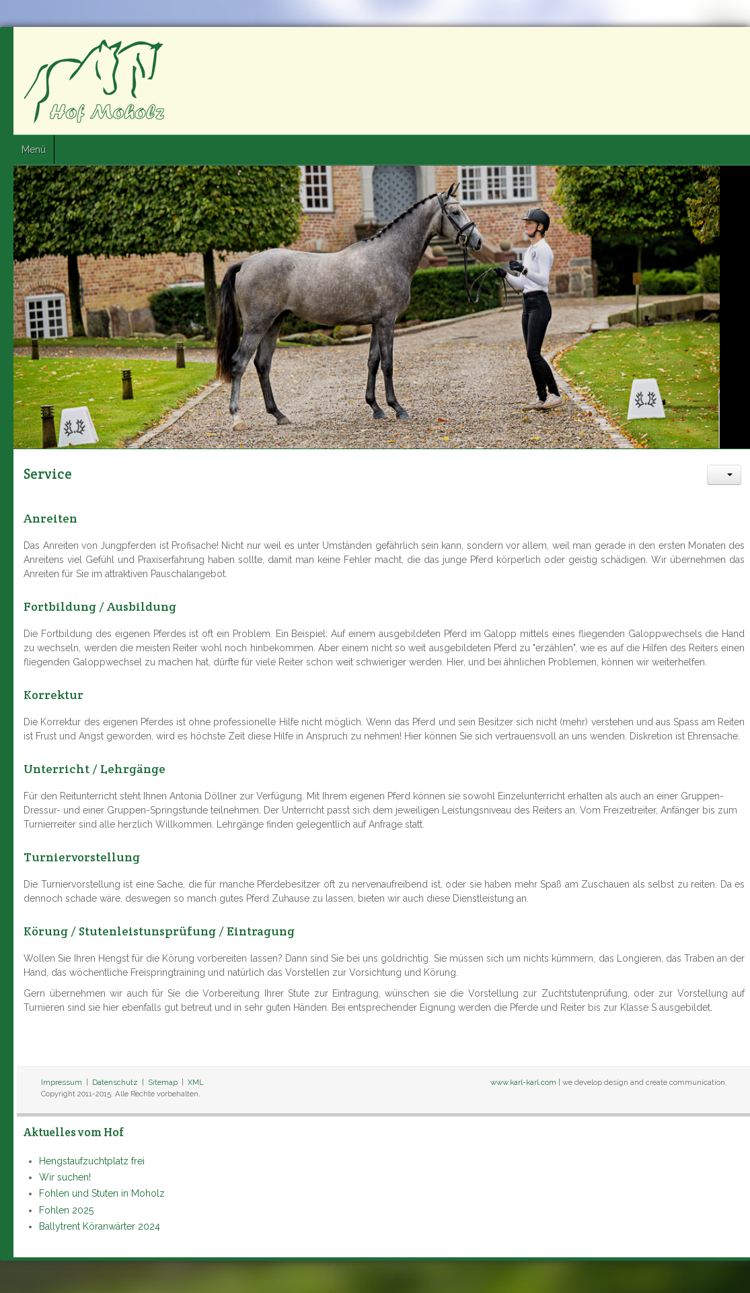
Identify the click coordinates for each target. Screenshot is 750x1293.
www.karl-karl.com (523, 1082)
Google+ (728, 48)
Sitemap (163, 1082)
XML (196, 1082)
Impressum (61, 1082)
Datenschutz (115, 1082)
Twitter (703, 48)
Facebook (679, 48)
